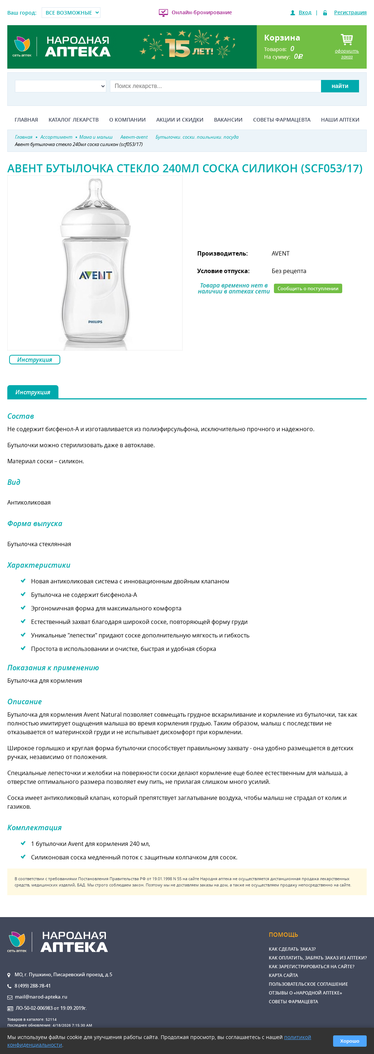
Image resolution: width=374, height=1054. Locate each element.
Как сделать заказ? (292, 949)
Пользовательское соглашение (308, 984)
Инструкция (34, 360)
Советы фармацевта (281, 119)
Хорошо (349, 1041)
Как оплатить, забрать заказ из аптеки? (318, 958)
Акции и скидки (179, 119)
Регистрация (350, 12)
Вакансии (228, 119)
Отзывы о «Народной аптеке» (305, 993)
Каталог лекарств (74, 119)
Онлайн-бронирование (202, 12)
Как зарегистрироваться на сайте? (311, 966)
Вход (305, 12)
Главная (26, 119)
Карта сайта (283, 975)
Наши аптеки (340, 119)
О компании (127, 119)
